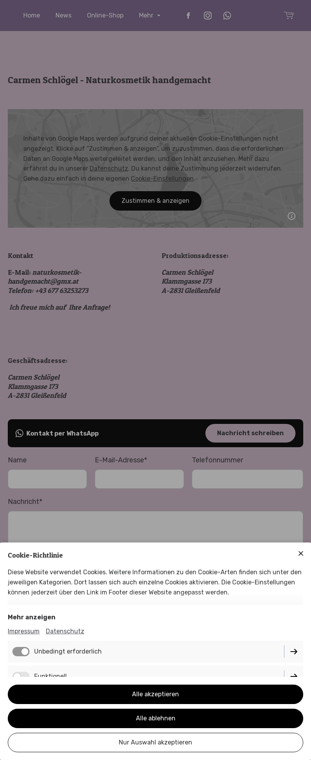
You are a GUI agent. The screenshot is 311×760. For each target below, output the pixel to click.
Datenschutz (65, 631)
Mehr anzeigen (32, 617)
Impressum (24, 631)
